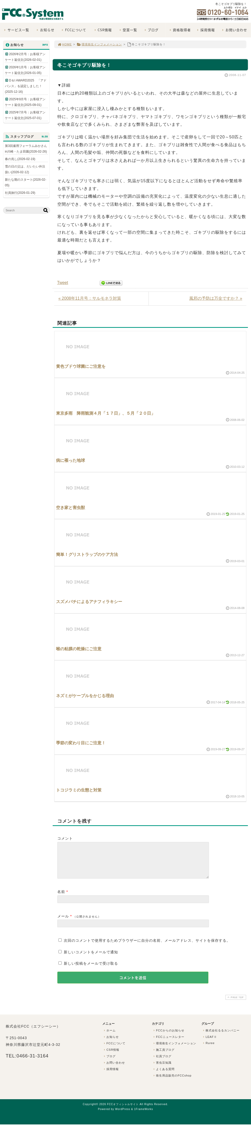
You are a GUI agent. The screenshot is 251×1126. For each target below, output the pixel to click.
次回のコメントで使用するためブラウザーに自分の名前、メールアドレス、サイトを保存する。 (147, 947)
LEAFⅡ (209, 1043)
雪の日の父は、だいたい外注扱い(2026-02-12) (25, 169)
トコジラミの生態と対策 (78, 790)
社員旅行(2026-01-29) (20, 193)
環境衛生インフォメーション (99, 44)
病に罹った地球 (70, 460)
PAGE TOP (235, 1003)
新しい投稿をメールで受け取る (91, 969)
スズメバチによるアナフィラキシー (89, 601)
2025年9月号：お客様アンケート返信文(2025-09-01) (25, 102)
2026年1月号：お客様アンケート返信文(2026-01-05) (25, 70)
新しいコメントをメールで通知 (91, 958)
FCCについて (73, 29)
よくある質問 (163, 1075)
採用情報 (205, 29)
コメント (65, 838)
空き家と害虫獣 (70, 507)
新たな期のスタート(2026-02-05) (25, 182)
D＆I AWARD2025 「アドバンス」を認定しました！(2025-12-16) (25, 86)
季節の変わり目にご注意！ (81, 743)
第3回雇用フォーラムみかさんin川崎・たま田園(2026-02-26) (26, 148)
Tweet (62, 282)
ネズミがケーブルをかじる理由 (85, 696)
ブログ (151, 29)
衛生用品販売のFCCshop (172, 1081)
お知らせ (45, 29)
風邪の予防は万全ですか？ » (215, 298)
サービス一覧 (16, 29)
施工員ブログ (163, 1055)
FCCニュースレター (168, 1043)
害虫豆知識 (161, 1068)
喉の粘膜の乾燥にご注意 (78, 649)
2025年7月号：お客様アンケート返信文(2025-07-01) (25, 115)
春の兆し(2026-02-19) (20, 159)
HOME (64, 44)
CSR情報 (102, 29)
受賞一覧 (127, 29)
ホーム (109, 1036)
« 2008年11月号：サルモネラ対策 (89, 298)
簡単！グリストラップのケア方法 (87, 554)
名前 (61, 898)
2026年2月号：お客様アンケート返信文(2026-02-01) (25, 57)
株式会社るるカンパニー (221, 1036)
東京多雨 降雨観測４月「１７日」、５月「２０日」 (105, 413)
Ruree (208, 1049)
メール (63, 922)
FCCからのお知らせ (168, 1036)
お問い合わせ (234, 29)
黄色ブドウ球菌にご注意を (81, 366)
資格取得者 (179, 29)
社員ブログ (161, 1062)
